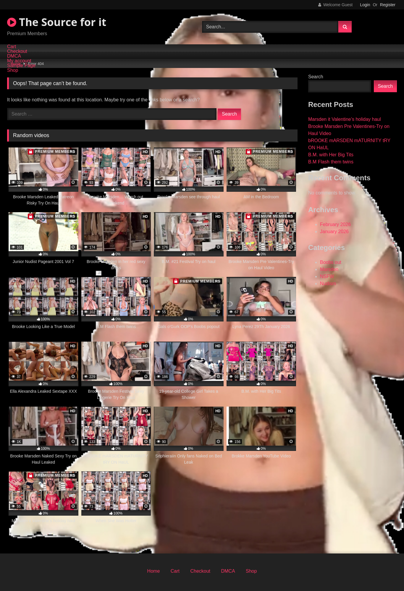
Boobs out (330, 262)
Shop (12, 70)
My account (19, 61)
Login (365, 4)
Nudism (328, 283)
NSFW (327, 276)
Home (153, 571)
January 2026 (334, 231)
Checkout (17, 51)
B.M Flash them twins (330, 161)
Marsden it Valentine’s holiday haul (344, 119)
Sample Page (21, 65)
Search (315, 76)
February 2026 (335, 224)
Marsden (329, 269)
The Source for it (56, 22)
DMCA (14, 56)
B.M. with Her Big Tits (330, 154)
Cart (11, 46)
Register (387, 4)
